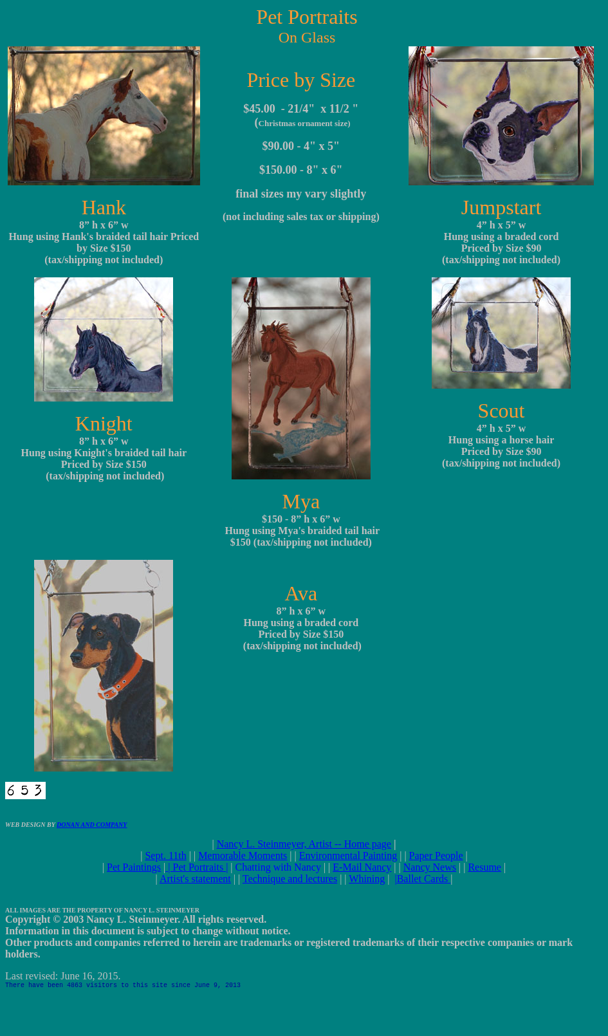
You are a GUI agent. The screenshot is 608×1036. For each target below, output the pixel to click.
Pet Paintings (134, 867)
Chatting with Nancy (278, 867)
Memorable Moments (242, 855)
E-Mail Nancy (362, 867)
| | (196, 867)
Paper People (436, 855)
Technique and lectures (290, 878)
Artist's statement (195, 878)
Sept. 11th (165, 855)
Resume (484, 867)
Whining (367, 878)
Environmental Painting (348, 855)
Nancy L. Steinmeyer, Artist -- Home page (304, 843)
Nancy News (429, 867)
